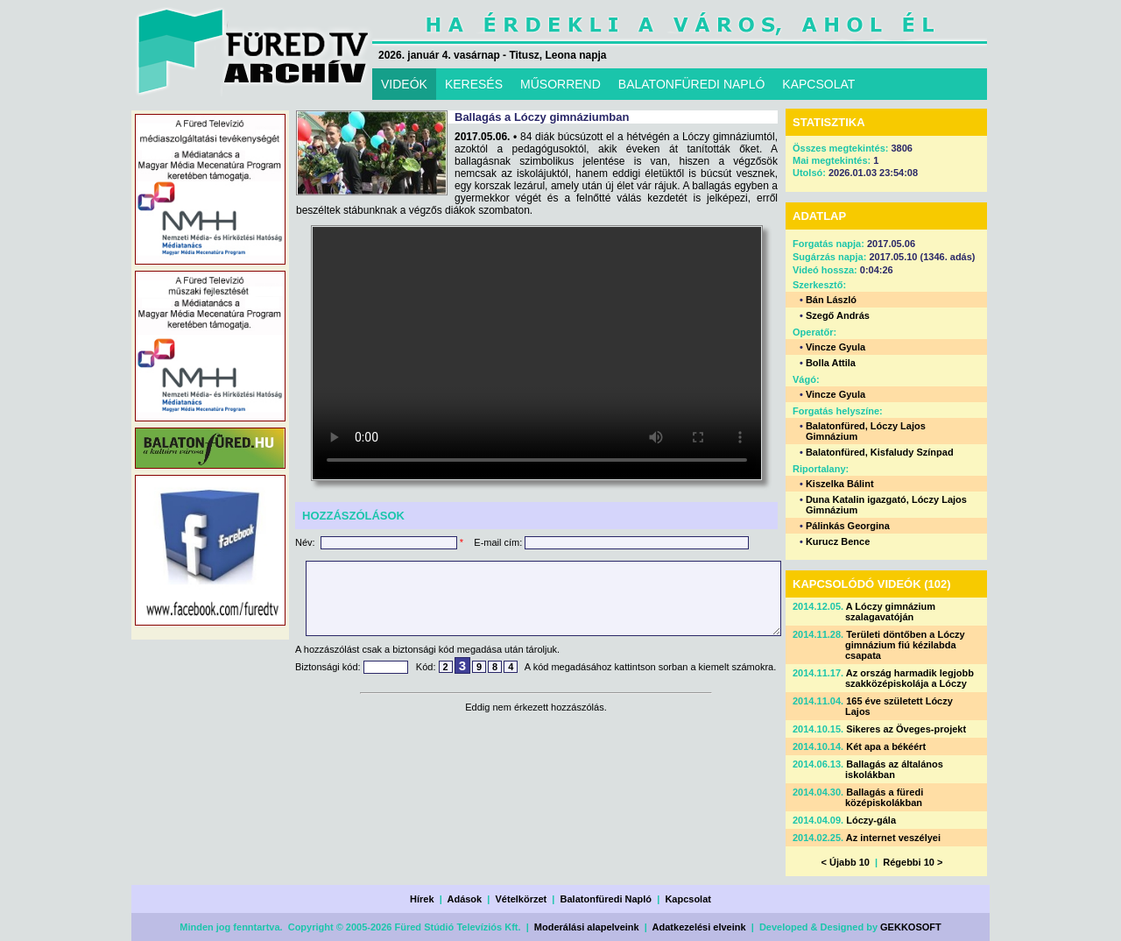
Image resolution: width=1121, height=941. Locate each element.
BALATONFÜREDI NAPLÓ (691, 84)
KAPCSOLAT (818, 84)
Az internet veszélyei (893, 837)
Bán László (831, 299)
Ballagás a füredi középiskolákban (884, 797)
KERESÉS (474, 84)
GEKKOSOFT (910, 927)
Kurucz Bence (838, 541)
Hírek (422, 899)
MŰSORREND (560, 84)
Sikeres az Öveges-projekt (906, 729)
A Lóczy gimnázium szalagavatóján (890, 611)
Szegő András (838, 315)
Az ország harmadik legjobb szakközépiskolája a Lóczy (909, 678)
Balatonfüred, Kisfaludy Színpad (880, 452)
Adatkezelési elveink (699, 927)
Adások (464, 899)
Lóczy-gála (871, 820)
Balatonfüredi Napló (606, 899)
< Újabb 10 (845, 862)
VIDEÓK (404, 84)
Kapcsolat (688, 899)
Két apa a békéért (886, 746)
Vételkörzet (521, 899)
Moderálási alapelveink (586, 927)
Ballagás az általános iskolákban (894, 769)
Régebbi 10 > (912, 862)
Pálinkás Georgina (848, 525)
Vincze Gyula (835, 347)
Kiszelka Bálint (840, 483)
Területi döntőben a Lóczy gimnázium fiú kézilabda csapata (905, 645)
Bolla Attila (831, 362)
